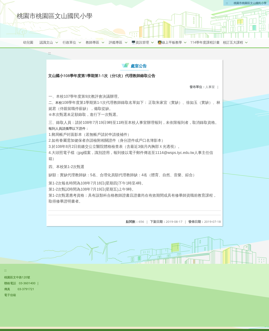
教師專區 (92, 42)
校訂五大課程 (233, 42)
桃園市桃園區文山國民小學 (250, 3)
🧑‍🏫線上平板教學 (170, 42)
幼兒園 (28, 42)
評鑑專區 (115, 42)
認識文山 (46, 42)
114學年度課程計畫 (205, 42)
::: (227, 3)
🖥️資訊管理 (140, 42)
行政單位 (69, 42)
